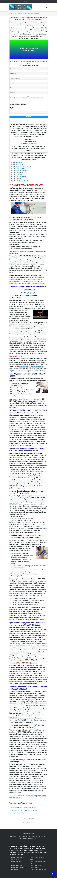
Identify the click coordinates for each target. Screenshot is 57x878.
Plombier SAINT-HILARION (19, 177)
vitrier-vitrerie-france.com (30, 838)
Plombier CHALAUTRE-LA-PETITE (21, 167)
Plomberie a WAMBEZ (17, 861)
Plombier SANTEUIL (17, 173)
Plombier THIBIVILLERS (28, 822)
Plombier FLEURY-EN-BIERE (19, 171)
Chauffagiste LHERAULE (16, 810)
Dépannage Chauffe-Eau (16, 281)
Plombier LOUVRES (16, 175)
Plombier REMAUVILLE (18, 163)
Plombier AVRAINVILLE (18, 169)
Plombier (22, 13)
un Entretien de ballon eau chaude (30, 279)
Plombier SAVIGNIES (29, 818)
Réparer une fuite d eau (26, 367)
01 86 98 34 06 (28, 1)
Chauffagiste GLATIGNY (16, 807)
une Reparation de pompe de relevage (33, 283)
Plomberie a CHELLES (36, 865)
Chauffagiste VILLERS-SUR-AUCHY (18, 813)
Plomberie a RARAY (16, 865)
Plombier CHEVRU (16, 179)
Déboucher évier (32, 281)
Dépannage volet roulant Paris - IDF (20, 836)
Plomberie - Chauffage (14, 13)
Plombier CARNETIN (17, 165)
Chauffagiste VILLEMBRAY (30, 810)
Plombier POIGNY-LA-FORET (19, 181)
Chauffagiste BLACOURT (30, 807)
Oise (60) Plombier (29, 13)
